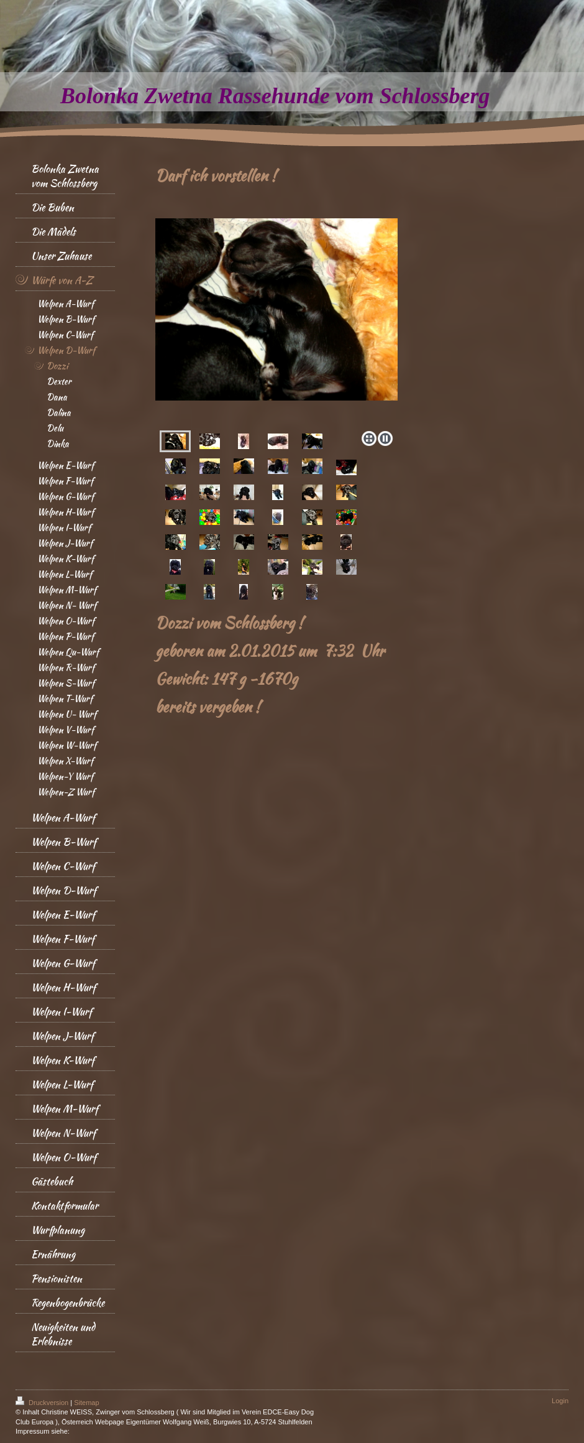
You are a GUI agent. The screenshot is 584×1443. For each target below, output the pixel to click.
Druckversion (43, 1402)
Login (560, 1400)
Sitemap (86, 1402)
